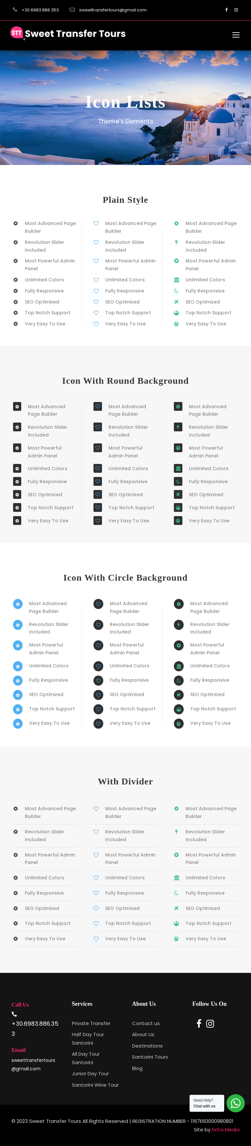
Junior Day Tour (90, 1073)
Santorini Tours (150, 1056)
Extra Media (226, 1129)
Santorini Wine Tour (95, 1084)
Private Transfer (91, 1023)
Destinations (147, 1045)
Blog (137, 1068)
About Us (143, 1034)
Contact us (146, 1023)
